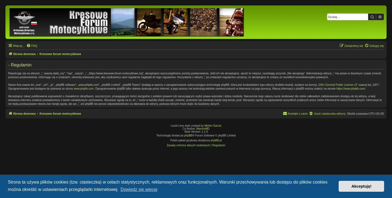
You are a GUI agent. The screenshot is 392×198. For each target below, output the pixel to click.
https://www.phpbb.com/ (350, 88)
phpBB (188, 135)
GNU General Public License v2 (337, 84)
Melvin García (212, 125)
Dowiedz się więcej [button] (139, 189)
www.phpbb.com (84, 88)
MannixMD (203, 128)
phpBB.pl (216, 140)
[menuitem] (31, 45)
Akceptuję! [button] (361, 186)
